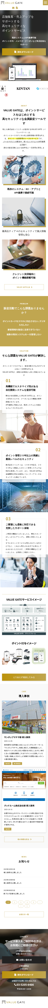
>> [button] (27, 906)
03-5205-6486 (25, 984)
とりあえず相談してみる (24, 677)
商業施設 (18, 763)
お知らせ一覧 (24, 914)
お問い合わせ (13, 7)
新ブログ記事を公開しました (14, 893)
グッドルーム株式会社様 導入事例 (19, 805)
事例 (8, 763)
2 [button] (14, 902)
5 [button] (33, 902)
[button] (45, 2)
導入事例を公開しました (13, 872)
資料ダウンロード (17, 7)
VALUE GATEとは (23, 287)
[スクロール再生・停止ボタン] (6, 94)
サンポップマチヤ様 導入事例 (17, 737)
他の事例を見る (23, 839)
